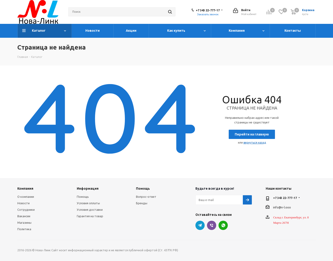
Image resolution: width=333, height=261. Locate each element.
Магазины (24, 222)
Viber (211, 225)
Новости (23, 203)
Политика (24, 229)
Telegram (200, 225)
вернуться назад (255, 142)
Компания (25, 188)
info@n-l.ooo (282, 207)
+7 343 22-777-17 (208, 10)
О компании (25, 196)
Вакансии (23, 216)
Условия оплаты (88, 203)
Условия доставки (90, 209)
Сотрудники (26, 209)
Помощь (83, 196)
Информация (88, 188)
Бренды (141, 203)
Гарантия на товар (90, 216)
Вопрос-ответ (146, 196)
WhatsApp (223, 225)
